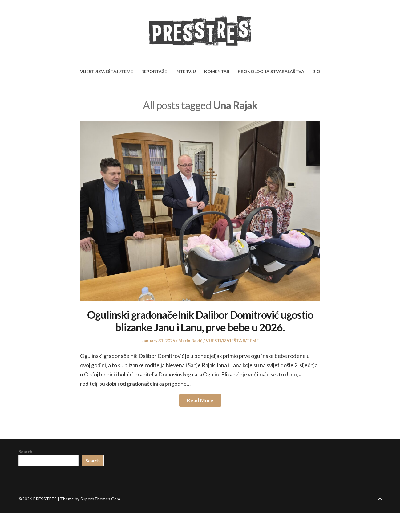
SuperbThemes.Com (100, 498)
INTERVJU (185, 71)
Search (25, 451)
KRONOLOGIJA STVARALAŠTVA (271, 71)
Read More (200, 400)
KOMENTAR (216, 71)
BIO (316, 71)
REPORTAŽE (154, 71)
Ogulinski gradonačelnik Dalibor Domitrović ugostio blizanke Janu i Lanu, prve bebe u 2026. (200, 321)
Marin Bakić (190, 340)
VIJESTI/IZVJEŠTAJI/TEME (106, 71)
